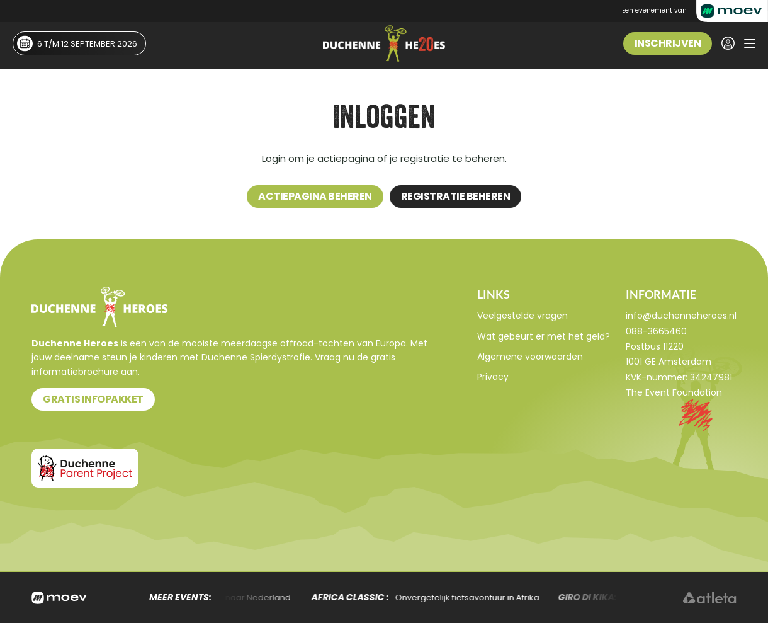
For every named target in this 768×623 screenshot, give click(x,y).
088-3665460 (656, 331)
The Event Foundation (674, 392)
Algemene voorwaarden (530, 356)
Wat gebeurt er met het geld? (543, 336)
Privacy (493, 376)
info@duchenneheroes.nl (681, 315)
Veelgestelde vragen (522, 315)
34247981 (711, 377)
